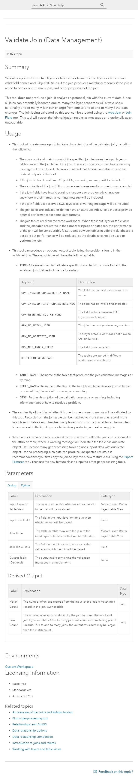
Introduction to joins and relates (34, 744)
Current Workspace (19, 668)
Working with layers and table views (36, 750)
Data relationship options (29, 731)
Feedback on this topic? (115, 773)
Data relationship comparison (32, 738)
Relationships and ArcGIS (29, 725)
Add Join (114, 112)
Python (25, 486)
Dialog (12, 486)
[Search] (102, 5)
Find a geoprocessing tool (30, 719)
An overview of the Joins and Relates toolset (42, 713)
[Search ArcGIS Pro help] (65, 5)
